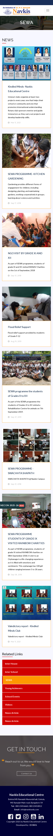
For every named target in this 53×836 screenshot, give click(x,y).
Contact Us (26, 773)
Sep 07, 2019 (16, 417)
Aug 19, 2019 (16, 341)
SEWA (8, 680)
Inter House (11, 663)
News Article (12, 712)
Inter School (11, 671)
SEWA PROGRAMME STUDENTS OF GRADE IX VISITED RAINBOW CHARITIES (26, 538)
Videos (8, 704)
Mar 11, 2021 (15, 122)
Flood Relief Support (19, 326)
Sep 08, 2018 (16, 574)
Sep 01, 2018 (16, 275)
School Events (12, 696)
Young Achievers (13, 688)
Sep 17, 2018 (16, 203)
